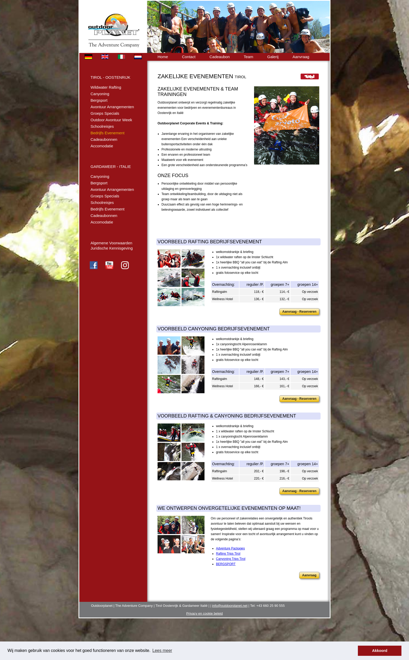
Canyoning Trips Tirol (230, 559)
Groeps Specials (105, 113)
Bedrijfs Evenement (107, 133)
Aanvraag (300, 57)
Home (163, 57)
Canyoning (100, 94)
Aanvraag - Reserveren (299, 311)
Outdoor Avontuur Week (111, 120)
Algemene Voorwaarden (111, 243)
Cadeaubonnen (104, 139)
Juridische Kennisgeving (112, 248)
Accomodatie (102, 146)
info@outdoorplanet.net (229, 606)
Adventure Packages (230, 548)
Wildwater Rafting (106, 87)
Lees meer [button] (162, 650)
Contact (189, 57)
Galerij (272, 57)
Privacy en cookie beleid (204, 613)
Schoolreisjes (102, 126)
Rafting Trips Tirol (228, 553)
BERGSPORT (226, 564)
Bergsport (99, 100)
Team (248, 57)
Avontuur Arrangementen (112, 107)
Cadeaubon (219, 57)
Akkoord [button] (379, 651)
